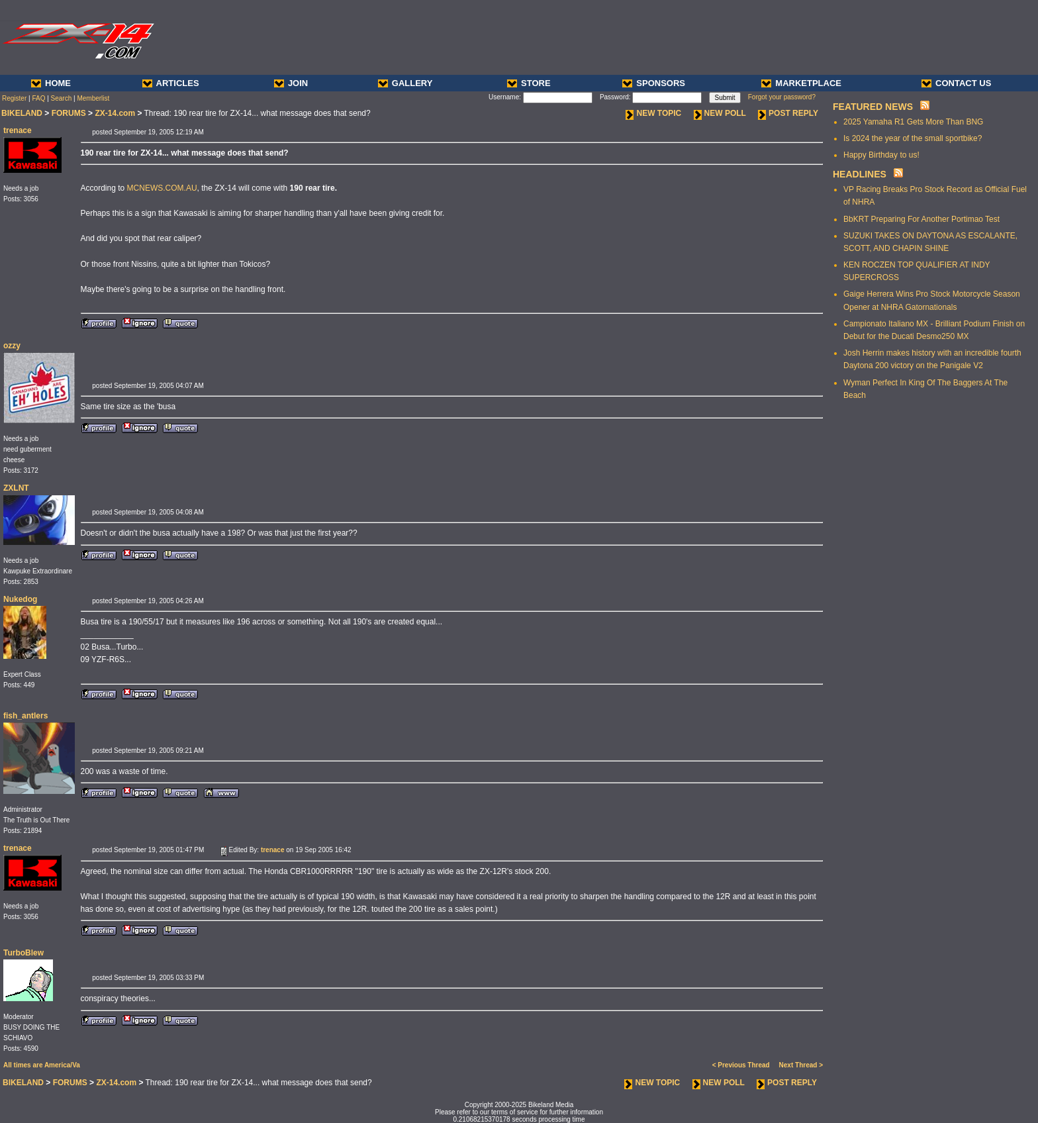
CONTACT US (956, 83)
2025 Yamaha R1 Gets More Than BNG (913, 121)
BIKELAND (21, 113)
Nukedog (20, 599)
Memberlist (93, 98)
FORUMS (69, 113)
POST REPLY (788, 113)
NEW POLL (720, 113)
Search (61, 98)
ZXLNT (16, 488)
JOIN (291, 83)
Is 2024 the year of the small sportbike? (912, 138)
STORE (529, 83)
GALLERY (405, 83)
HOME (51, 83)
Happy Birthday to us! (881, 155)
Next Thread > (801, 1065)
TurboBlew (23, 952)
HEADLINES (859, 174)
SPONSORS (653, 83)
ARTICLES (170, 83)
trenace (17, 130)
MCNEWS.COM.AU (162, 188)
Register (14, 98)
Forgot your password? (782, 97)
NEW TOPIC (653, 113)
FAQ (38, 98)
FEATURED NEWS (873, 106)
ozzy (12, 345)
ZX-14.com (115, 113)
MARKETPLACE (801, 83)
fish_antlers (25, 715)
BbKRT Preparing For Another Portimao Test (921, 219)
